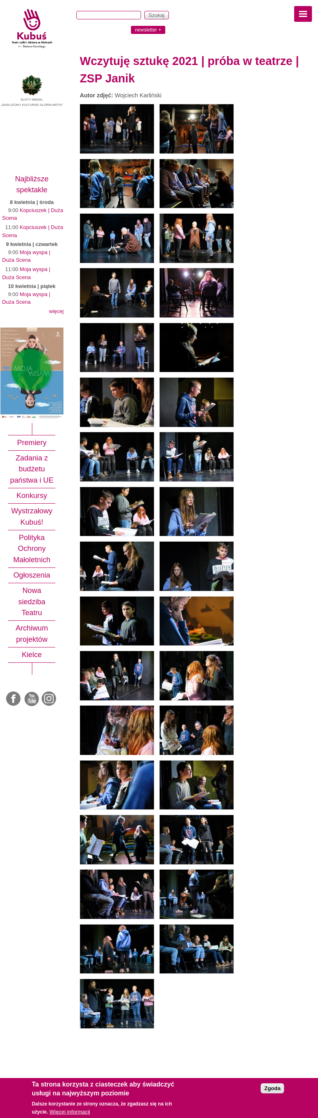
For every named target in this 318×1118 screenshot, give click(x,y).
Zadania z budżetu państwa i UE (31, 469)
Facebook (14, 699)
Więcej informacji (69, 1112)
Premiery (31, 443)
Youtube (32, 699)
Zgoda (272, 1088)
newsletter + (148, 30)
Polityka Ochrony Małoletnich (32, 549)
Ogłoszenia (31, 575)
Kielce (32, 655)
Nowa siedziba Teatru (31, 601)
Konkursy (32, 496)
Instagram (49, 699)
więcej (56, 311)
